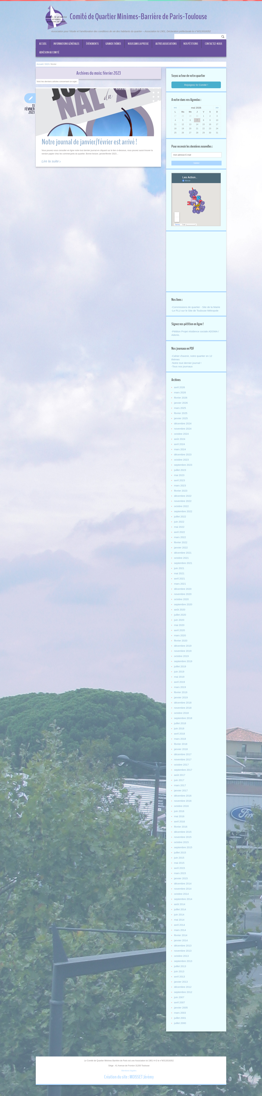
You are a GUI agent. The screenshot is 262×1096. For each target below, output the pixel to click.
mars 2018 (180, 744)
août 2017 (180, 780)
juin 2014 (180, 920)
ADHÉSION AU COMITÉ (49, 52)
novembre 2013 (183, 956)
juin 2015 (180, 863)
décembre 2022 (183, 501)
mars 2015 (180, 879)
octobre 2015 (182, 848)
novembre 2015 (183, 842)
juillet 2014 (181, 915)
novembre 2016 (183, 806)
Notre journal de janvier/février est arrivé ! (89, 142)
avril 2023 (180, 486)
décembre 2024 (183, 429)
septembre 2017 (184, 775)
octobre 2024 (182, 439)
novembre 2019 (183, 656)
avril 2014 (180, 930)
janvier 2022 (181, 553)
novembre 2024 (183, 434)
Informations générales (66, 44)
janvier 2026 (181, 408)
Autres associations (166, 44)
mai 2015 (180, 868)
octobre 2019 (182, 661)
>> (216, 108)
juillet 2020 (181, 620)
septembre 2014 (184, 904)
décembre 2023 (183, 460)
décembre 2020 (183, 594)
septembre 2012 (184, 997)
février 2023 (181, 496)
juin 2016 (180, 817)
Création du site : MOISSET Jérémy (129, 1082)
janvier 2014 (181, 946)
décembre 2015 (183, 837)
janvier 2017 (181, 796)
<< (175, 108)
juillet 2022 (181, 522)
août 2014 (180, 910)
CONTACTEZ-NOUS (213, 44)
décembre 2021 (183, 558)
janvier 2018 (181, 755)
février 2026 (181, 403)
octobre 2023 (182, 465)
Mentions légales (128, 1076)
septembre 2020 (184, 610)
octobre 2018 (182, 718)
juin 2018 (180, 734)
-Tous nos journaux (182, 372)
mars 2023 (180, 491)
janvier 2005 (181, 1013)
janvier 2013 (181, 987)
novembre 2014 (183, 894)
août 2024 (180, 444)
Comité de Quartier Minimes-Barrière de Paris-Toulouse (138, 16)
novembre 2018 (183, 713)
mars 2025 (180, 413)
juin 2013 (180, 977)
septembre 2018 (184, 723)
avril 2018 (180, 739)
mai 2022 (180, 532)
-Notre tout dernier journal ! (187, 368)
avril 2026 (180, 393)
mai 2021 (180, 579)
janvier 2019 (181, 703)
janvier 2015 (181, 884)
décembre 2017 (183, 760)
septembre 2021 (184, 568)
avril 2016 (180, 827)
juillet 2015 (181, 858)
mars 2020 (180, 641)
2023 (47, 64)
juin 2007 (180, 1003)
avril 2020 (180, 636)
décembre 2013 (183, 951)
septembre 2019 (184, 667)
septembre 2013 (184, 966)
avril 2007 (180, 1008)
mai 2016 (180, 822)
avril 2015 (180, 873)
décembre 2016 (183, 801)
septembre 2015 (184, 853)
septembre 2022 (184, 517)
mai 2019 (180, 682)
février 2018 (181, 749)
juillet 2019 (181, 672)
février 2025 (181, 419)
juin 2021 (180, 574)
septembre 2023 (184, 470)
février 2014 (181, 941)
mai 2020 (180, 630)
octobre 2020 (182, 605)
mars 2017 (180, 791)
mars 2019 (180, 692)
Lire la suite (50, 162)
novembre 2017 (183, 765)
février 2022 (181, 548)
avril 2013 (180, 982)
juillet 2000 (181, 1028)
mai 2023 (180, 481)
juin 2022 (180, 527)
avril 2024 (180, 450)
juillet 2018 (181, 729)
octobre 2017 (182, 770)
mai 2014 (180, 925)
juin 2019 (180, 677)
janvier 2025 (181, 424)
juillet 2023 (181, 475)
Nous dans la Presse (138, 44)
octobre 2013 (182, 961)
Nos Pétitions (190, 44)
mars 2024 (180, 455)
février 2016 (181, 832)
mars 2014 (180, 935)
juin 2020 (180, 625)
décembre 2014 (183, 889)
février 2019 (181, 698)
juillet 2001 (181, 1023)
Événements (92, 44)
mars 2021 (180, 589)
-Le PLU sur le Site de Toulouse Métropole (195, 315)
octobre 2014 (182, 899)
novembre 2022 (183, 506)
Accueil (43, 44)
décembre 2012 (183, 992)
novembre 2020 (183, 599)
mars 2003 (180, 1018)
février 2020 (181, 646)
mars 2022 (180, 543)
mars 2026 (180, 398)
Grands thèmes (113, 44)
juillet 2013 (181, 972)
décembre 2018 (183, 708)
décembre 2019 (183, 651)
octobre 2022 (182, 512)
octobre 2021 (182, 563)
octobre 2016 (182, 811)
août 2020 (180, 615)
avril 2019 (180, 687)
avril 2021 (180, 584)
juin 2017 (180, 786)
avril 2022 (180, 537)
